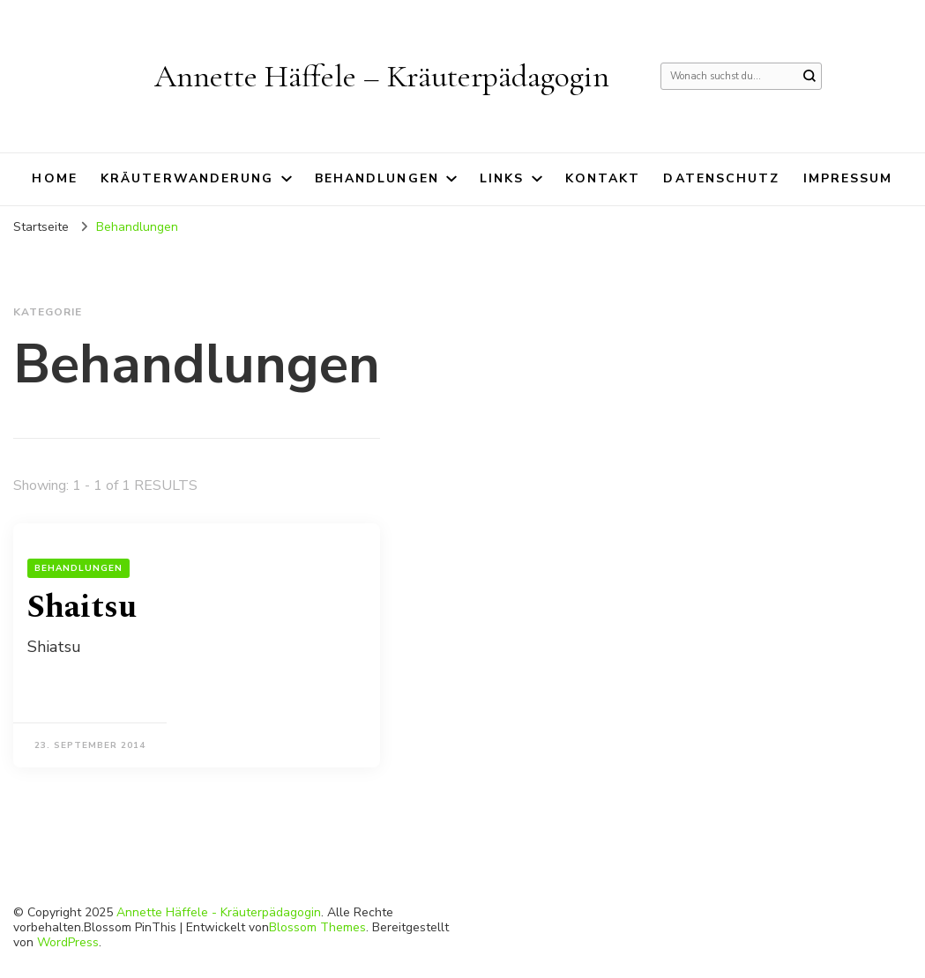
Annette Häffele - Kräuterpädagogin (218, 912)
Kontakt (603, 178)
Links (502, 178)
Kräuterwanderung (187, 178)
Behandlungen (377, 178)
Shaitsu (82, 607)
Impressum (848, 178)
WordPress (68, 942)
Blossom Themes (317, 927)
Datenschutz (721, 178)
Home (54, 178)
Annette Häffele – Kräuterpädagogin (381, 76)
